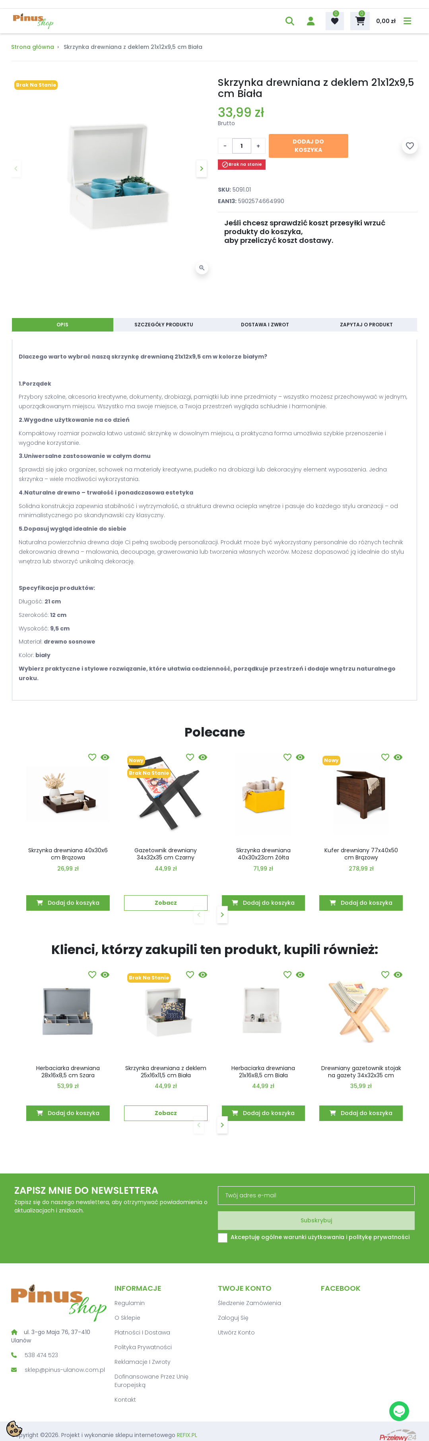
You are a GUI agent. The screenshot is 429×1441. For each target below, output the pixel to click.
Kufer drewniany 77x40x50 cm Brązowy (361, 853)
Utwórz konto (236, 1332)
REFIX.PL (187, 1435)
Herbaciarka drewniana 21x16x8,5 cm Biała (263, 1071)
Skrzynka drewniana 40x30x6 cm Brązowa (68, 853)
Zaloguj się (233, 1318)
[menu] (406, 21)
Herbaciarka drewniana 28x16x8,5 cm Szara (68, 1071)
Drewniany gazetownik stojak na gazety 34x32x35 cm (361, 1071)
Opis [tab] (62, 324)
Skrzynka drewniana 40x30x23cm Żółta (263, 853)
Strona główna (32, 47)
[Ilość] (241, 145)
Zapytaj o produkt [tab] (366, 324)
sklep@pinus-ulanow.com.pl (65, 1370)
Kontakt (125, 1400)
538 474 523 (41, 1355)
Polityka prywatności (143, 1347)
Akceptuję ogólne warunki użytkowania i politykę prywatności (320, 1237)
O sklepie (127, 1318)
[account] (309, 21)
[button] (289, 21)
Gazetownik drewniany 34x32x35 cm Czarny (165, 853)
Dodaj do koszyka (308, 146)
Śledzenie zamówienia (249, 1303)
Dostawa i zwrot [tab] (265, 324)
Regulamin (130, 1303)
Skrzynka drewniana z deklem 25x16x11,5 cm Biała (165, 1071)
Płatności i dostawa (142, 1332)
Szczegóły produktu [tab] (163, 324)
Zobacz (166, 903)
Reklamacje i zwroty (143, 1362)
